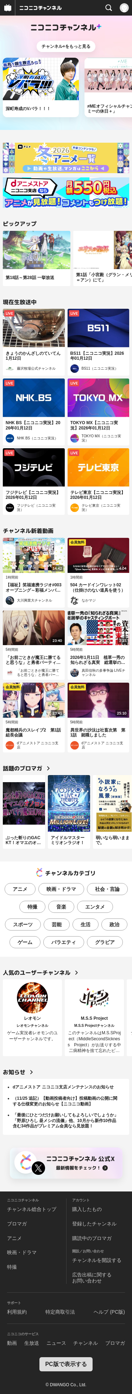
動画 (12, 1343)
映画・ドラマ (61, 889)
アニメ (20, 889)
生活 (85, 924)
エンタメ (95, 907)
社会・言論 (107, 889)
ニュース (56, 1343)
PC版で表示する (66, 1364)
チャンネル (85, 1343)
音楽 (61, 907)
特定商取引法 (60, 1312)
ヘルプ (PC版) (109, 1312)
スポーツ (23, 924)
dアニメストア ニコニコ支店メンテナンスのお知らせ (63, 1087)
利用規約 (17, 1312)
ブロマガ (17, 1224)
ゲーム (25, 942)
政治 (114, 924)
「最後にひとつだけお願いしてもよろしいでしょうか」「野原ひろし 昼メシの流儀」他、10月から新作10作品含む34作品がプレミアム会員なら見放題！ (65, 1120)
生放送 (31, 1343)
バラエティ (63, 942)
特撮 (32, 907)
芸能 (57, 924)
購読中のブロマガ (92, 1238)
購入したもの (87, 1209)
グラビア (105, 942)
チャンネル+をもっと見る (66, 46)
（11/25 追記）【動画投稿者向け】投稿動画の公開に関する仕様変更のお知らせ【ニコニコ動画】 (65, 1101)
